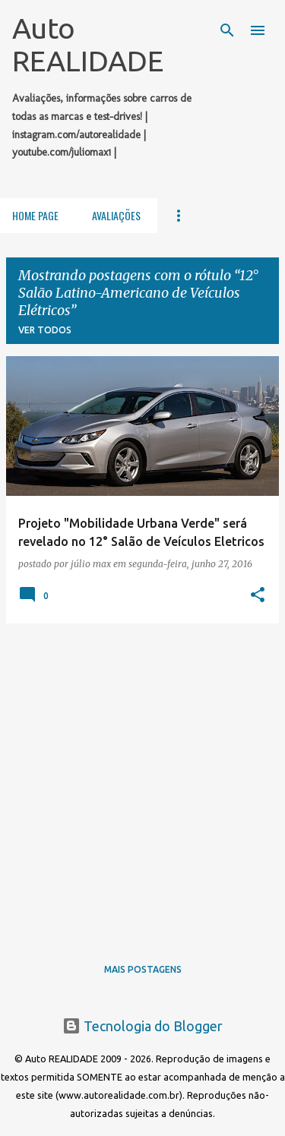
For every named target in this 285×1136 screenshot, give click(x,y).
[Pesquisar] (227, 30)
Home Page (35, 215)
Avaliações (116, 215)
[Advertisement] (142, 778)
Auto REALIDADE (87, 44)
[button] (258, 595)
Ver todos (44, 330)
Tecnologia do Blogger (142, 1025)
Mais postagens (143, 969)
